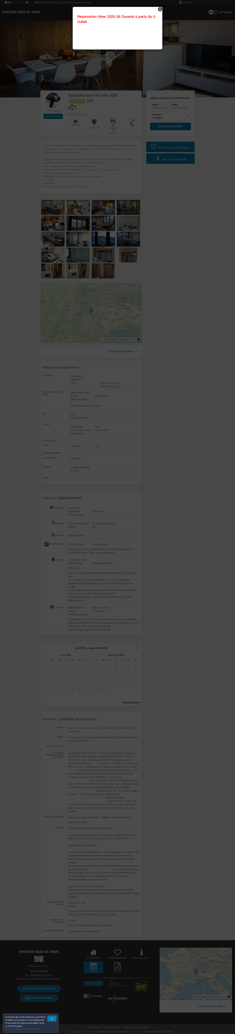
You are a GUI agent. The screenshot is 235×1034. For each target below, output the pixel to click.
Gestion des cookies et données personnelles (22, 1029)
